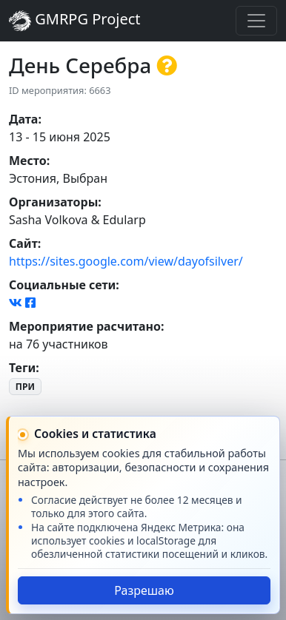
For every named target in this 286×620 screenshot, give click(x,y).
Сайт (23, 243)
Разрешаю (144, 590)
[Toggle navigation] (256, 21)
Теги (22, 368)
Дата (23, 119)
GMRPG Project (75, 20)
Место (28, 160)
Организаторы (53, 202)
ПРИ (25, 386)
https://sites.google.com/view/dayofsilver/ (126, 261)
